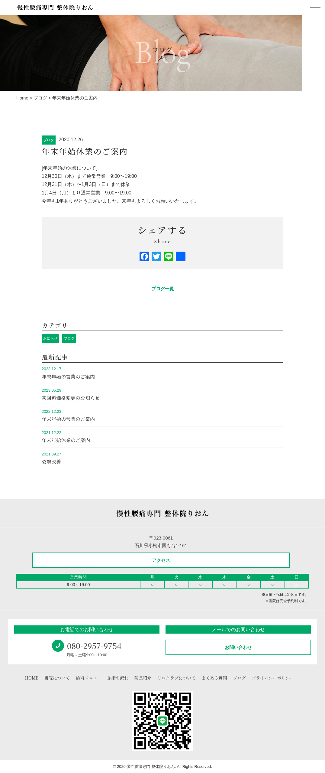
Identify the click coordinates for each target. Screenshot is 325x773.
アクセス (161, 560)
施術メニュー (88, 678)
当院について (57, 678)
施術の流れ (117, 678)
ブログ (48, 140)
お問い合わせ (238, 647)
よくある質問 (214, 678)
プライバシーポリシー (273, 678)
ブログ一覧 (162, 288)
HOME (31, 678)
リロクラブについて (176, 678)
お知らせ (50, 338)
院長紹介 (142, 678)
